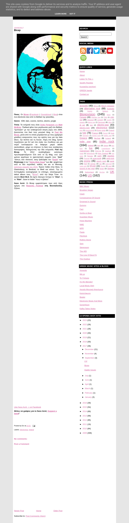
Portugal (87, 158)
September (90, 358)
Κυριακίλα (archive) (88, 87)
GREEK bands (86, 90)
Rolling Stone (85, 240)
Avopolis (83, 270)
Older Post (57, 511)
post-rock (110, 158)
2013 (85, 416)
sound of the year (87, 168)
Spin (82, 244)
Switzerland (89, 172)
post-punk (97, 158)
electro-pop (103, 125)
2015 (85, 407)
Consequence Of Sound (90, 198)
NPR (82, 228)
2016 (85, 403)
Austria (89, 111)
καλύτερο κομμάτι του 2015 (26, 167)
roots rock (83, 166)
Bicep (17, 30)
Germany (85, 135)
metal (81, 153)
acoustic (84, 106)
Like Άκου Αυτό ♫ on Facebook (27, 407)
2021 (85, 329)
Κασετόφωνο (85, 293)
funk (112, 133)
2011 (85, 424)
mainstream (85, 151)
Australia (110, 109)
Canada (83, 117)
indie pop (85, 141)
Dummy (83, 205)
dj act (82, 125)
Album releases (107, 106)
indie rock (106, 141)
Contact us (84, 94)
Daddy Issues (90, 370)
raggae (93, 164)
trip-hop (102, 172)
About (82, 75)
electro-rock (85, 128)
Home (38, 511)
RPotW (93, 166)
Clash (82, 194)
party (99, 156)
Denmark (101, 122)
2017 (85, 346)
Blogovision (87, 114)
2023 (85, 320)
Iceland (108, 138)
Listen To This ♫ (86, 79)
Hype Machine (86, 221)
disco (110, 122)
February (89, 393)
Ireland (31, 430)
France (95, 133)
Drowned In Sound (88, 201)
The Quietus (85, 259)
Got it (72, 14)
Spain (102, 168)
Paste (82, 232)
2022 (85, 324)
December (89, 349)
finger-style (101, 130)
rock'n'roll (108, 164)
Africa (95, 106)
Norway (90, 156)
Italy (98, 145)
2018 (85, 342)
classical (90, 120)
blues (109, 115)
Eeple (55, 159)
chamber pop (95, 117)
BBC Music (84, 186)
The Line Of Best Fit (88, 255)
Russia (103, 166)
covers (82, 122)
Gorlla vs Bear (86, 213)
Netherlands (90, 153)
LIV (85, 361)
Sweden (110, 168)
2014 (85, 411)
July (87, 376)
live (90, 148)
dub (91, 125)
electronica (24, 430)
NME (82, 224)
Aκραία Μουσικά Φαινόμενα (91, 289)
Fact (81, 209)
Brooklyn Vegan (86, 190)
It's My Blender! (86, 282)
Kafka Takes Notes (88, 309)
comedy (100, 120)
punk (112, 161)
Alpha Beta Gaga (37, 162)
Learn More (61, 14)
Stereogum (84, 247)
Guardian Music (86, 217)
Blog (55, 114)
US (90, 175)
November (89, 353)
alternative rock (92, 108)
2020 (85, 333)
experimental (89, 130)
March (88, 388)
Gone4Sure (85, 305)
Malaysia (98, 151)
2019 (85, 337)
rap (100, 164)
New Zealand (103, 153)
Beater (82, 297)
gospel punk (96, 135)
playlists (110, 156)
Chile (105, 117)
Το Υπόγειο (84, 278)
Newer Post (19, 511)
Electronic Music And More (91, 301)
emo (81, 130)
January (88, 397)
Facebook (34, 114)
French (105, 133)
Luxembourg (106, 148)
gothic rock (108, 135)
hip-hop (97, 138)
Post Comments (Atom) (35, 516)
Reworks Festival (34, 186)
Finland (111, 130)
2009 (85, 433)
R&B (85, 164)
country (109, 120)
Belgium (105, 111)
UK (112, 171)
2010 (85, 428)
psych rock (101, 161)
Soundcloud (46, 114)
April (87, 384)
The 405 (83, 251)
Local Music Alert (87, 286)
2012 (85, 420)
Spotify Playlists (86, 83)
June (87, 380)
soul (109, 166)
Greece (83, 138)
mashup (108, 151)
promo (87, 161)
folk (84, 133)
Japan (106, 145)
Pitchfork (83, 236)
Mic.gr (82, 274)
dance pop (91, 122)
